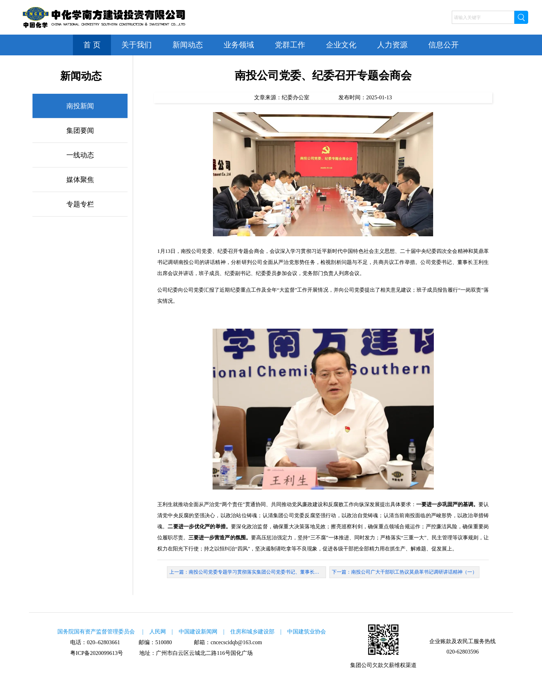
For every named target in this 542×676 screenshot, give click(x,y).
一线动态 (80, 155)
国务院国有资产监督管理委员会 (96, 631)
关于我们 (136, 44)
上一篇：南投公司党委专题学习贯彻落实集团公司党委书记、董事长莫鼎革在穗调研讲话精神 (247, 572)
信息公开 (443, 44)
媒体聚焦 (80, 179)
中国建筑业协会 (306, 631)
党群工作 (290, 44)
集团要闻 (80, 130)
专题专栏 (80, 204)
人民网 (157, 631)
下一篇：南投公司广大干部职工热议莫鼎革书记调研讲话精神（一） (404, 572)
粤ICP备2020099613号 (96, 653)
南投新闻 (80, 106)
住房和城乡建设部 (252, 631)
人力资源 (392, 44)
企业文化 (341, 44)
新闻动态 (187, 44)
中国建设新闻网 (198, 631)
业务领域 (239, 44)
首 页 (92, 44)
